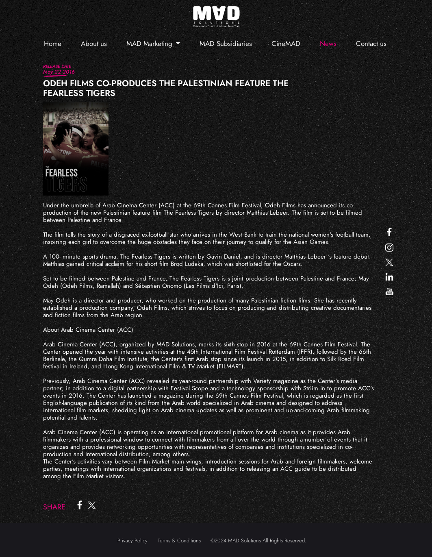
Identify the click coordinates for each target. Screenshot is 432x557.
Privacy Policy (132, 540)
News (328, 43)
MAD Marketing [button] (150, 43)
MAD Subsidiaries (226, 43)
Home (52, 43)
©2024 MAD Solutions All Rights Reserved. (258, 540)
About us (94, 43)
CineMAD (285, 43)
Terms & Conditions (179, 540)
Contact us (371, 43)
